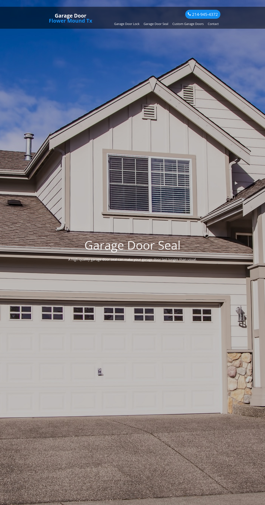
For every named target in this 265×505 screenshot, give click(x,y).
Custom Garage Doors (188, 24)
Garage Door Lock (126, 24)
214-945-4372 (203, 14)
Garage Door (70, 18)
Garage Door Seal (156, 24)
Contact (213, 24)
